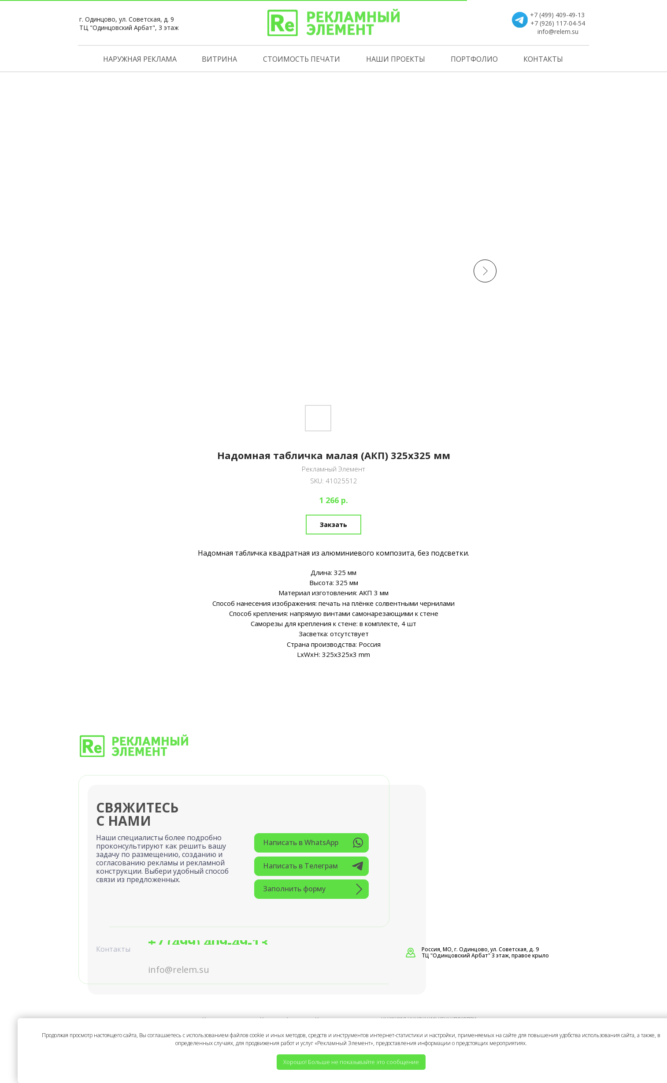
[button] (311, 889)
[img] (333, 22)
